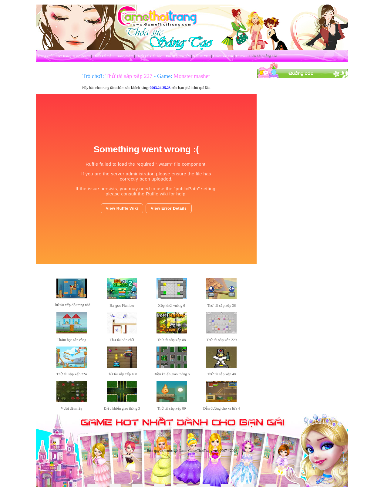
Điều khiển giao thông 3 (122, 408)
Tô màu (241, 56)
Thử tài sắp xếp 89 (171, 408)
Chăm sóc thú (223, 56)
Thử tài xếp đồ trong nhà (71, 305)
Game (183, 450)
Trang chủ (45, 56)
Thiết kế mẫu (103, 56)
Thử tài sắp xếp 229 (221, 340)
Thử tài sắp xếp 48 (221, 374)
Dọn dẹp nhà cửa (177, 56)
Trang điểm (124, 56)
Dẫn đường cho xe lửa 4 (221, 408)
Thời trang (63, 56)
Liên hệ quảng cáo (263, 56)
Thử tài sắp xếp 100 (122, 374)
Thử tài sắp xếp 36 (221, 305)
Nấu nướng (202, 56)
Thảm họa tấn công (71, 340)
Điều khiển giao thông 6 (171, 374)
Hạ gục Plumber (122, 305)
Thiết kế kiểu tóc (149, 56)
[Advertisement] (302, 169)
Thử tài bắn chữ (122, 340)
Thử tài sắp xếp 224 (71, 374)
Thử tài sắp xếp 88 (171, 340)
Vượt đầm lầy (72, 408)
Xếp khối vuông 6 (171, 305)
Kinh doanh (81, 56)
